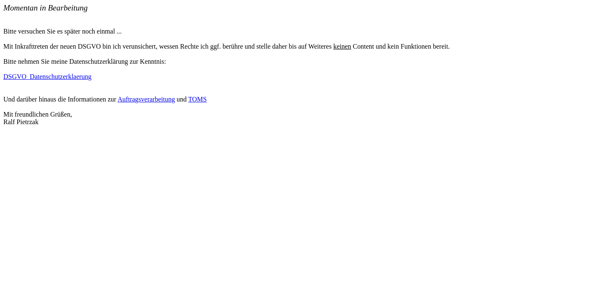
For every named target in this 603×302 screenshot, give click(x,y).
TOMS (197, 99)
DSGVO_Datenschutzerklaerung (47, 76)
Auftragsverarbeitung (146, 99)
